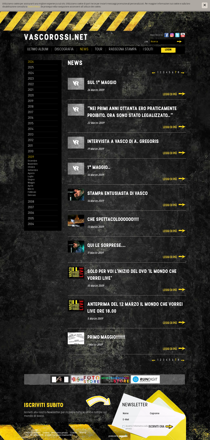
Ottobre (31, 167)
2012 (31, 140)
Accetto (137, 427)
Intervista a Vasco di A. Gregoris (123, 141)
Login (168, 49)
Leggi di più (170, 94)
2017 (30, 112)
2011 (30, 146)
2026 (31, 62)
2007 (31, 207)
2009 (31, 157)
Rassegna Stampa (123, 49)
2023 (31, 78)
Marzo (31, 189)
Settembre (33, 170)
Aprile (30, 186)
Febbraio (32, 192)
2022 (31, 84)
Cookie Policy (34, 7)
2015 (31, 123)
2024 (31, 73)
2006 (31, 213)
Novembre (33, 164)
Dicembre (32, 161)
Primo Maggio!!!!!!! (106, 337)
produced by (118, 436)
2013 (30, 134)
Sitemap (83, 433)
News (84, 49)
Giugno (31, 179)
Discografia (64, 49)
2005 (31, 218)
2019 (30, 101)
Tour (99, 49)
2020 (31, 95)
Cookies (73, 433)
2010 (31, 151)
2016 (30, 118)
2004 (31, 224)
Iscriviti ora (156, 426)
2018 (31, 106)
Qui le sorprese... (106, 245)
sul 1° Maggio (101, 82)
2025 (31, 67)
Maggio (31, 183)
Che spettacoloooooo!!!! (113, 219)
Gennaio (32, 195)
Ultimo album (37, 49)
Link (146, 42)
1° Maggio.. (98, 167)
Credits (46, 433)
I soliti (148, 49)
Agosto (31, 173)
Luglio (30, 176)
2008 (31, 201)
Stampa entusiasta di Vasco (117, 193)
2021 (30, 90)
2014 (31, 129)
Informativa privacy (60, 433)
